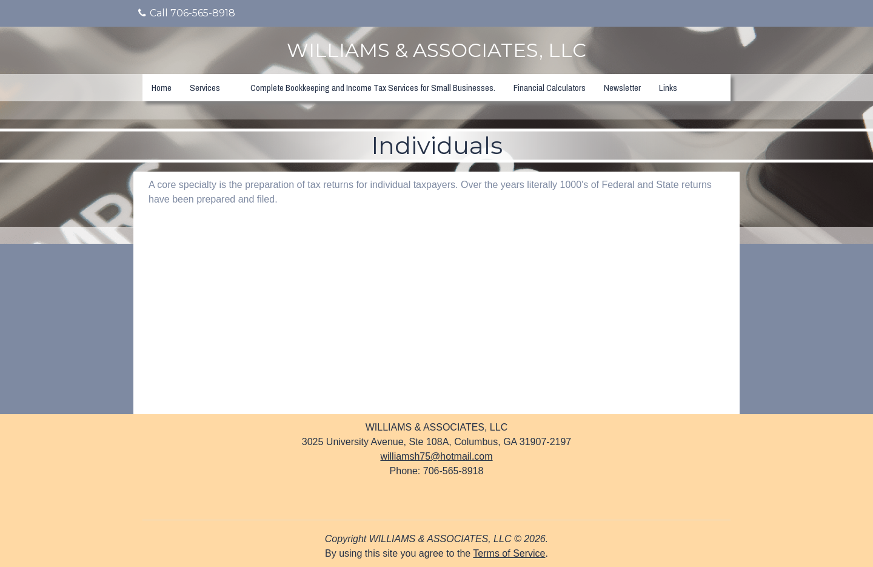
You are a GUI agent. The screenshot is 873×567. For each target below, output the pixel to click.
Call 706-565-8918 (186, 13)
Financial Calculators (549, 87)
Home (162, 87)
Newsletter (622, 87)
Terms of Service (509, 553)
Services (205, 87)
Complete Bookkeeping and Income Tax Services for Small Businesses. (372, 87)
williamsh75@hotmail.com (436, 456)
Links (668, 87)
